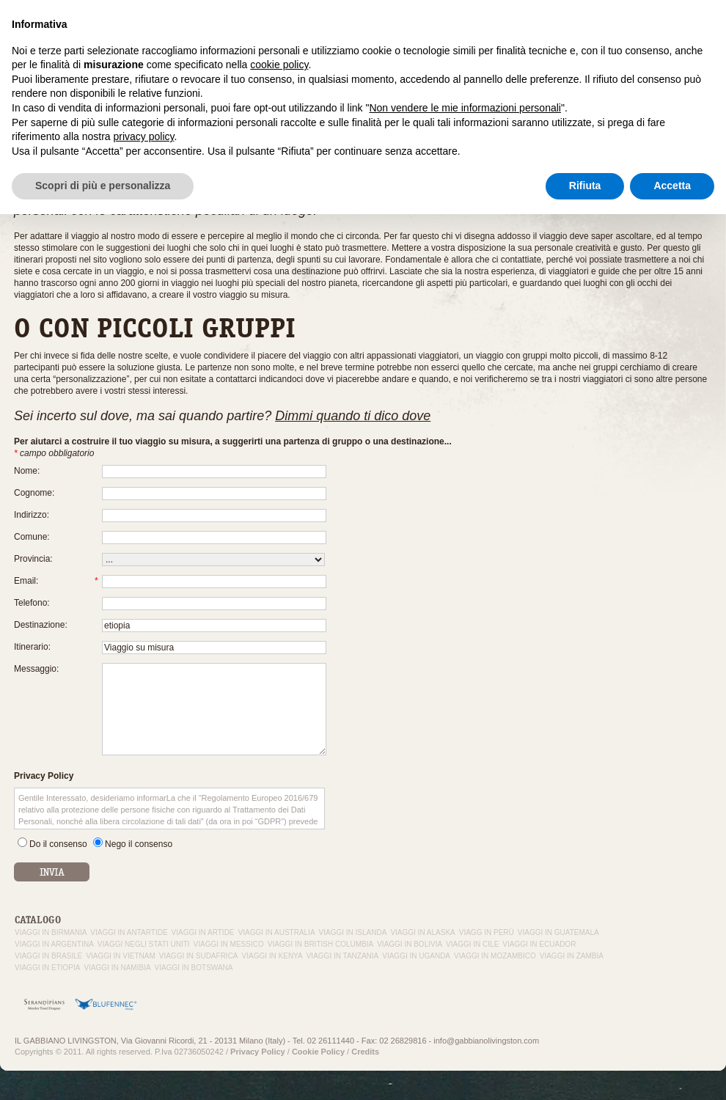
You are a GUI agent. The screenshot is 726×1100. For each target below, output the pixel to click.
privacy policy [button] (144, 1022)
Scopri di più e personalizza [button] (102, 1071)
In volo (580, 36)
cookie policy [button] (279, 950)
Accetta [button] (672, 1071)
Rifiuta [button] (585, 1071)
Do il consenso (58, 844)
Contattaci (625, 36)
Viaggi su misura (523, 36)
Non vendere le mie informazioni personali (464, 994)
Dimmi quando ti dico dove (352, 415)
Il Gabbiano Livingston (378, 36)
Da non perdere (688, 36)
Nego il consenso (138, 844)
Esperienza (456, 36)
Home (24, 132)
